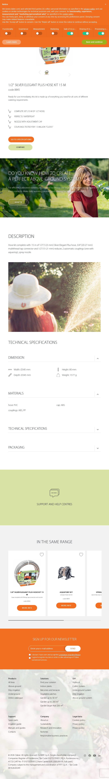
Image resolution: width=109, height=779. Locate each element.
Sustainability (45, 724)
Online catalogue (15, 698)
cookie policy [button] (68, 14)
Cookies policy (79, 720)
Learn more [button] (11, 42)
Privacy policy (78, 724)
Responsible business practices (54, 736)
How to (18, 202)
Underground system (82, 690)
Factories (44, 732)
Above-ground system (82, 698)
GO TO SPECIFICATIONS (21, 139)
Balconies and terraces (50, 690)
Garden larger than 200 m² (51, 705)
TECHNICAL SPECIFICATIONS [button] (27, 429)
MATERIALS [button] (16, 393)
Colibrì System (79, 686)
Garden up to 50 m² (48, 698)
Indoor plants (46, 686)
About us (44, 720)
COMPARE (20, 147)
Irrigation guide (14, 724)
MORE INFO (27, 608)
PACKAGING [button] (16, 447)
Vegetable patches (48, 694)
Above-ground (14, 686)
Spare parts (13, 720)
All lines (11, 682)
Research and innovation (50, 728)
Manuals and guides (16, 728)
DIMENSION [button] (16, 358)
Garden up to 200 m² (49, 702)
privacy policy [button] (89, 9)
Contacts (12, 732)
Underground (14, 694)
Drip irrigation (14, 690)
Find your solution (48, 682)
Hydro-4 (76, 682)
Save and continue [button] (94, 42)
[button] (105, 4)
